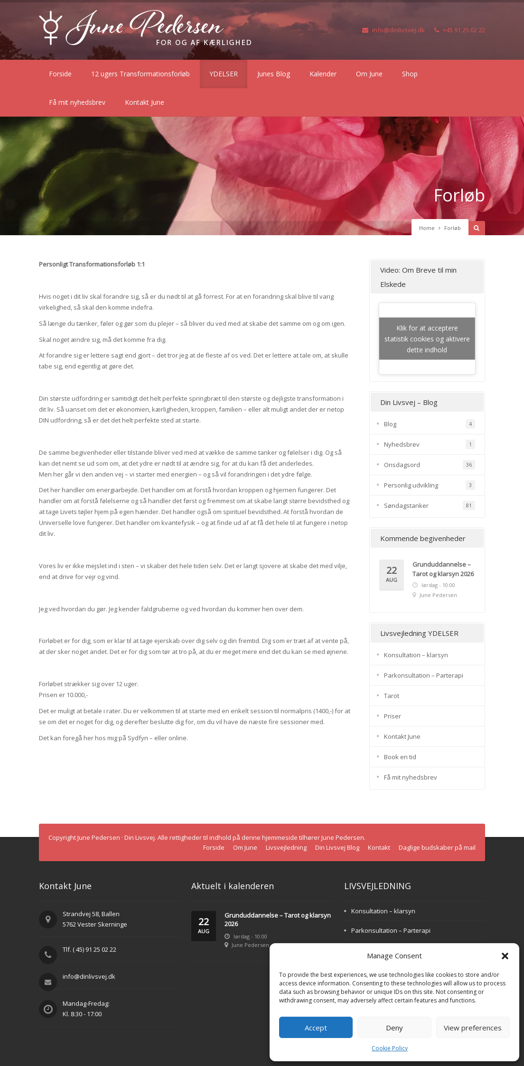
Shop (410, 73)
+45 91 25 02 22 (459, 30)
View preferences (473, 1027)
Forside (60, 73)
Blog (390, 424)
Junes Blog (273, 73)
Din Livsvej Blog (337, 847)
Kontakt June (144, 102)
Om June (369, 73)
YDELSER (223, 73)
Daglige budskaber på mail (437, 847)
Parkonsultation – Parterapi (423, 675)
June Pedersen (438, 594)
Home (427, 227)
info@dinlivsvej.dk (393, 30)
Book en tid (400, 757)
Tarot (391, 695)
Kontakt (379, 847)
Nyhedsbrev (402, 444)
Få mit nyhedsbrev (77, 102)
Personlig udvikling (411, 485)
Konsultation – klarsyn (416, 655)
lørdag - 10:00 (438, 584)
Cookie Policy (390, 1048)
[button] (505, 956)
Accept (316, 1027)
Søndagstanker (406, 505)
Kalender (323, 73)
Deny (394, 1027)
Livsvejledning (286, 847)
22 (391, 574)
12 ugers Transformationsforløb (140, 73)
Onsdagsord (402, 464)
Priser (392, 716)
